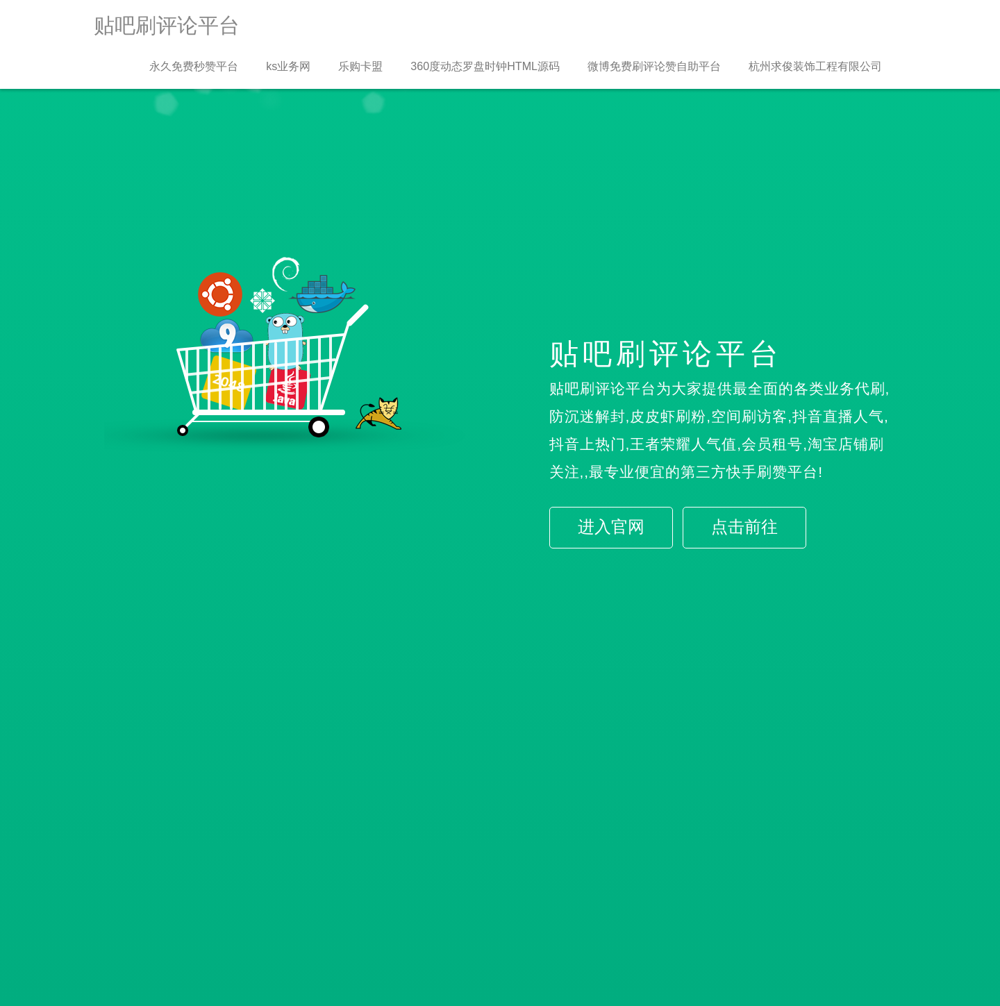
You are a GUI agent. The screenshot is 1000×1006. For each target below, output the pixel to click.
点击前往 (744, 527)
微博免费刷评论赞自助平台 (654, 66)
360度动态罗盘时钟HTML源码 (485, 66)
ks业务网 (288, 66)
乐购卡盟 (360, 66)
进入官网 (611, 527)
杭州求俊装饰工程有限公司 (815, 66)
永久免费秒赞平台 (193, 66)
